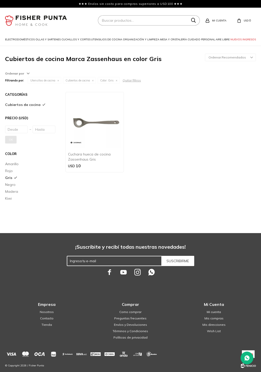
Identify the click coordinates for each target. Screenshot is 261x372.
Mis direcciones (214, 325)
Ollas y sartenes (48, 39)
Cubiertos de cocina (78, 80)
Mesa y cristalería (173, 39)
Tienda (47, 325)
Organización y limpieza (141, 39)
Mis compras (214, 318)
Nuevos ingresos (243, 39)
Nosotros (47, 312)
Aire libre (223, 39)
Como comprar (130, 312)
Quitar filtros (132, 80)
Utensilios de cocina (106, 39)
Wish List (214, 331)
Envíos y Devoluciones (130, 325)
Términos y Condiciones (130, 331)
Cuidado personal (201, 39)
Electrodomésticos (20, 39)
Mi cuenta (214, 312)
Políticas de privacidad (130, 337)
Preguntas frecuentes (130, 318)
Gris (107, 80)
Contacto (47, 318)
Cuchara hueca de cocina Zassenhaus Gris (89, 157)
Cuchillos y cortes (75, 39)
